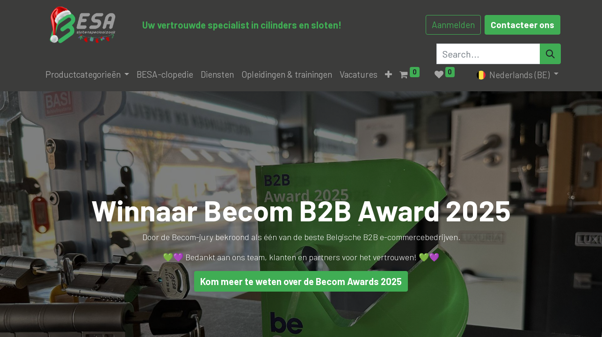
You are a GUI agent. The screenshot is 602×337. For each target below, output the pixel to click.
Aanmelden (453, 24)
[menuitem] (165, 74)
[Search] (550, 54)
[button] (388, 74)
